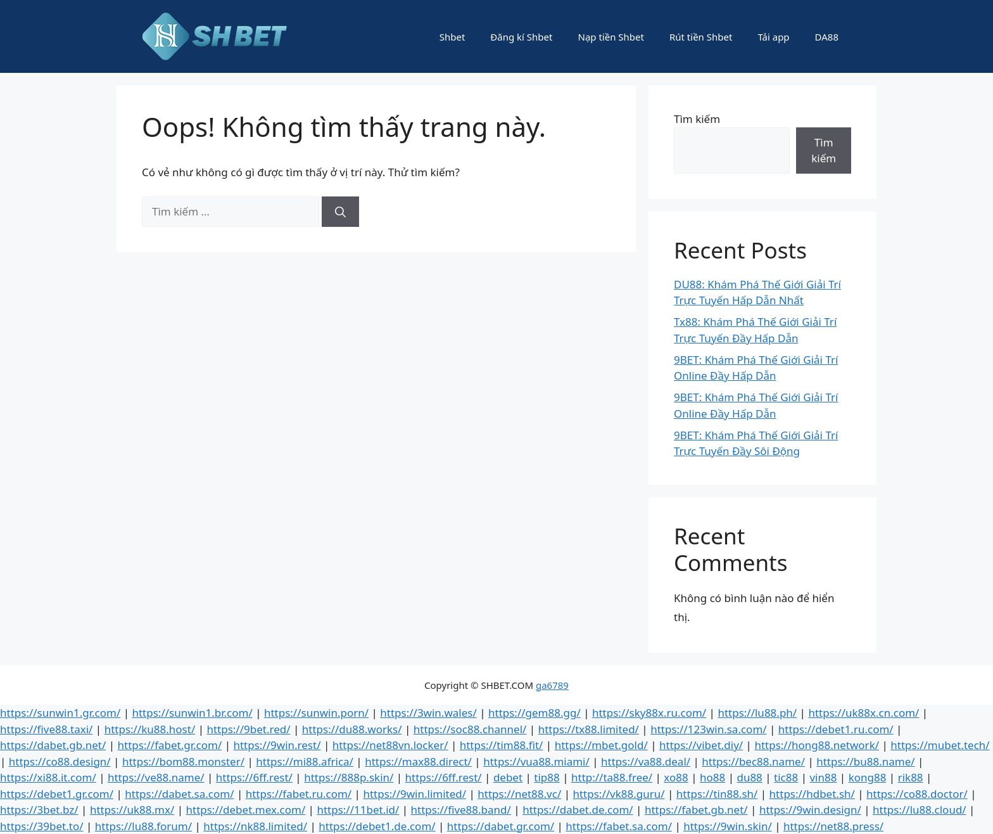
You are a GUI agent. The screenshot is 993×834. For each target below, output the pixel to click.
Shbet (452, 36)
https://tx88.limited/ (588, 729)
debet (507, 777)
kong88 (868, 777)
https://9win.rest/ (276, 745)
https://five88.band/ (461, 809)
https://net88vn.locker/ (390, 745)
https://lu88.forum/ (143, 826)
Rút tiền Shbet (700, 36)
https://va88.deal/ (645, 761)
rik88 (910, 777)
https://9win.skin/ (727, 826)
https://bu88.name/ (865, 761)
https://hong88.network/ (816, 745)
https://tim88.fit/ (501, 745)
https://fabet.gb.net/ (696, 809)
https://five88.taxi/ (46, 729)
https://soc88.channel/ (470, 729)
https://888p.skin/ (348, 777)
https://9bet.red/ (248, 729)
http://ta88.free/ (611, 777)
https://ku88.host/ (150, 729)
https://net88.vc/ (519, 793)
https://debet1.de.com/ (377, 826)
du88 (749, 777)
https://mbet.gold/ (601, 745)
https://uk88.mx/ (132, 809)
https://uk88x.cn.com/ (863, 712)
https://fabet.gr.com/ (170, 745)
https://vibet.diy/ (701, 745)
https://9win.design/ (810, 809)
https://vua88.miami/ (536, 761)
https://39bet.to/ (42, 826)
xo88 (676, 777)
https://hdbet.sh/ (812, 793)
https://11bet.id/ (358, 809)
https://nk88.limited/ (255, 826)
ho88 (712, 777)
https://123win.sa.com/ (708, 729)
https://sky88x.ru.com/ (649, 712)
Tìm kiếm (697, 119)
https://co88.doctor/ (917, 793)
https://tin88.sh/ (717, 793)
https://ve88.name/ (156, 777)
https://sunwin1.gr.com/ (60, 712)
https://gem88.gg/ (534, 712)
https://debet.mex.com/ (245, 809)
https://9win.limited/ (414, 793)
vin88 (823, 777)
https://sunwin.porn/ (316, 712)
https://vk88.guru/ (618, 793)
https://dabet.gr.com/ (500, 826)
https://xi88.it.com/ (48, 777)
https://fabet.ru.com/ (298, 793)
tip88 (546, 777)
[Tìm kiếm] (340, 211)
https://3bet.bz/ (39, 809)
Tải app (773, 36)
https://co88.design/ (60, 761)
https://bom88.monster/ (183, 761)
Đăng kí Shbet (521, 36)
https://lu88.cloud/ (919, 809)
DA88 (826, 36)
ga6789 (552, 685)
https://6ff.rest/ (254, 777)
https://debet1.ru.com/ (836, 729)
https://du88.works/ (352, 729)
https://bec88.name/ (753, 761)
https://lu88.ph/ (757, 712)
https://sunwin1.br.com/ (192, 712)
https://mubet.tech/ (939, 745)
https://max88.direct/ (418, 761)
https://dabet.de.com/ (577, 809)
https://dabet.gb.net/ (53, 745)
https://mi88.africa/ (304, 761)
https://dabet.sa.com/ (179, 793)
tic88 (786, 777)
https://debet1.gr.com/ (56, 793)
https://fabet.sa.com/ (619, 826)
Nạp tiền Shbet (610, 36)
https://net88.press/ (833, 826)
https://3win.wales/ (428, 712)
